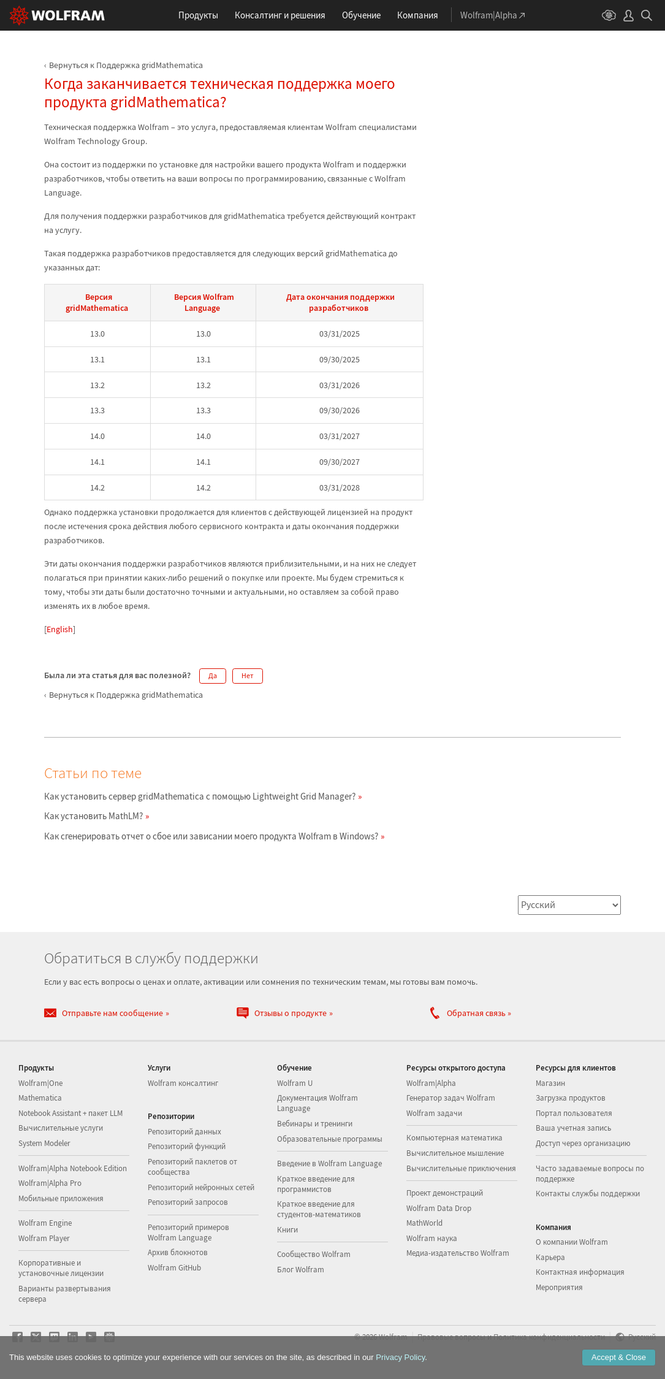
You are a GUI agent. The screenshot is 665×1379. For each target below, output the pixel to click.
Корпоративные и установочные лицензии (61, 1268)
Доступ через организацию (583, 1143)
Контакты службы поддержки (588, 1193)
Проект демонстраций (444, 1193)
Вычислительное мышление (455, 1153)
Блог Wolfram (300, 1269)
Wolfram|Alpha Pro (50, 1183)
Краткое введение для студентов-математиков (319, 1209)
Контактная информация (580, 1272)
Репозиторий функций (187, 1146)
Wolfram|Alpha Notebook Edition (72, 1168)
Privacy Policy (400, 1357)
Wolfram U (295, 1083)
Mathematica (40, 1098)
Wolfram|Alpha (431, 1083)
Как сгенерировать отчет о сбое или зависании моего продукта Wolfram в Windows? (211, 836)
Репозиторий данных (184, 1131)
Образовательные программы (329, 1139)
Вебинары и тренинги (314, 1123)
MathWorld (424, 1223)
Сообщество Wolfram (314, 1254)
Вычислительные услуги (60, 1128)
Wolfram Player (44, 1238)
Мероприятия (559, 1287)
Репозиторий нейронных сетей (201, 1187)
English (60, 629)
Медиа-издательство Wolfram (457, 1253)
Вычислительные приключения (461, 1168)
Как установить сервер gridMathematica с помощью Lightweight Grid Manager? (199, 796)
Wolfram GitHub (174, 1267)
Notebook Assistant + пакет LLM (70, 1113)
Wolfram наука (431, 1238)
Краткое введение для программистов (316, 1184)
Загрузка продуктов (571, 1098)
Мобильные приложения (61, 1198)
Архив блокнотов (178, 1252)
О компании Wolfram (572, 1242)
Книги (287, 1229)
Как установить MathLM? (93, 816)
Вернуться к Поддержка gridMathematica (126, 65)
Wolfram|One (40, 1083)
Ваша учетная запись (573, 1128)
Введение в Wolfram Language (329, 1163)
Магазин (550, 1083)
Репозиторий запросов (188, 1202)
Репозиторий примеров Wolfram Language (188, 1232)
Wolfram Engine (45, 1223)
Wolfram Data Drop (438, 1208)
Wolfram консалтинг (183, 1083)
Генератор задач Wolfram (450, 1098)
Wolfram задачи (434, 1113)
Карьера (550, 1257)
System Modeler (44, 1143)
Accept (618, 1357)
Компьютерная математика (454, 1138)
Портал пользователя (574, 1113)
